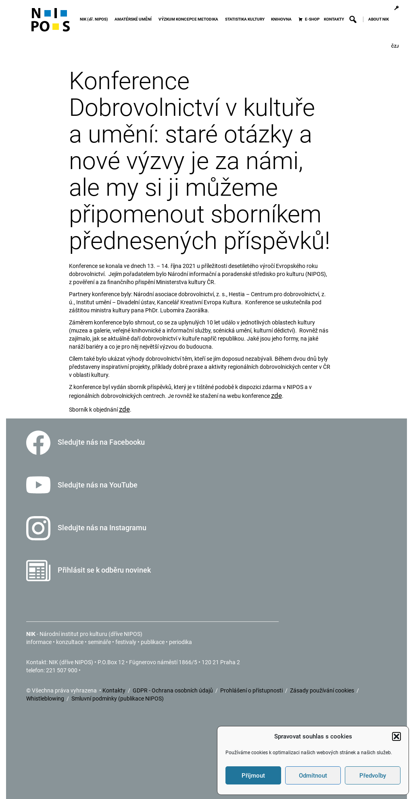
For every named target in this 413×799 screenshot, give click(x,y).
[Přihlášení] (396, 8)
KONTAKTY (334, 19)
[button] (396, 736)
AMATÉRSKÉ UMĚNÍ (134, 19)
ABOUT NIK (378, 19)
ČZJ (395, 46)
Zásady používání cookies (322, 690)
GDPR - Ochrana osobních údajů (173, 690)
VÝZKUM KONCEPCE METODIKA (190, 19)
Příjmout (253, 775)
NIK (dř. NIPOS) (95, 19)
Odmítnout (313, 775)
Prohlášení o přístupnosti (252, 690)
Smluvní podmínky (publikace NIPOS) (117, 698)
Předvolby (372, 775)
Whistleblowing (45, 698)
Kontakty (114, 690)
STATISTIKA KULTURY (246, 19)
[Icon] (50, 23)
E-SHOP (312, 19)
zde (276, 395)
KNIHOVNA (282, 19)
